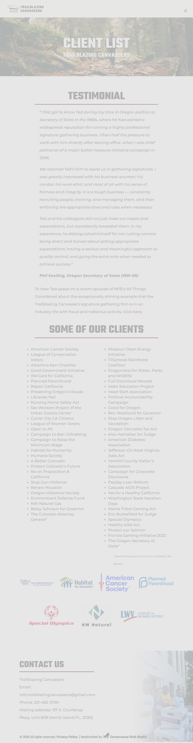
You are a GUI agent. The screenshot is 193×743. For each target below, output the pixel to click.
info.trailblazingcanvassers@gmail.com (57, 694)
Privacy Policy (67, 737)
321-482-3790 (46, 702)
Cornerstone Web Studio (128, 737)
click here (132, 311)
